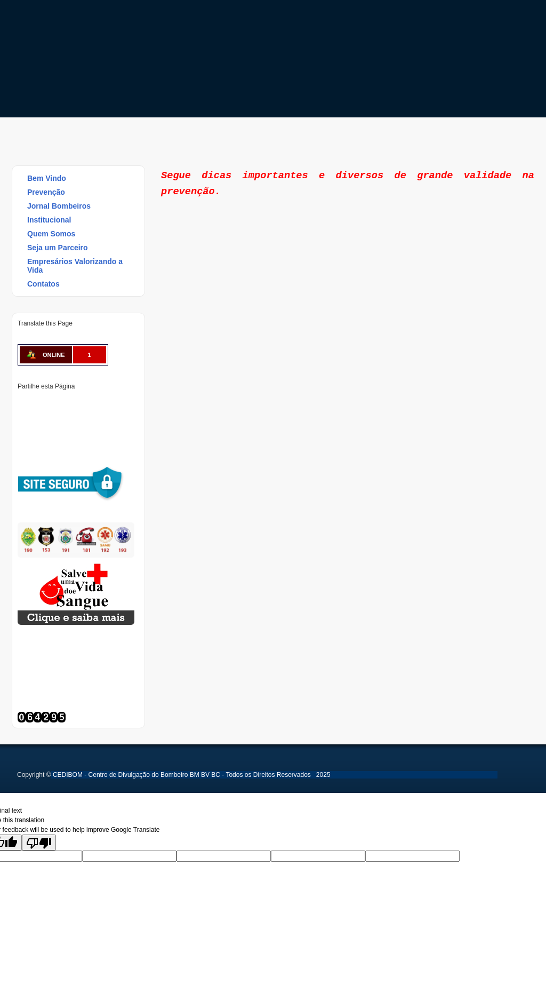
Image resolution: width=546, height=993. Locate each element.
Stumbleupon (43, 421)
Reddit (25, 421)
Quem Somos (51, 233)
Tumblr (97, 402)
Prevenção (41, 192)
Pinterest (61, 402)
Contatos (43, 284)
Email (43, 439)
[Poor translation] (39, 843)
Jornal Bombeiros (59, 206)
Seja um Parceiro (57, 247)
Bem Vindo (46, 178)
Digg (115, 402)
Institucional (49, 220)
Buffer (79, 421)
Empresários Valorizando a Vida (75, 265)
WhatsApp (115, 421)
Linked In (79, 402)
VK (97, 421)
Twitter (43, 402)
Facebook (25, 402)
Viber (25, 439)
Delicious (61, 421)
